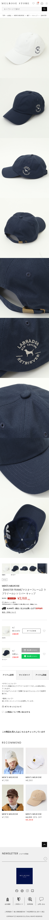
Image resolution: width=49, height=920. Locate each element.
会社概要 (7, 901)
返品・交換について (9, 612)
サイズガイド (24, 675)
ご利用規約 (8, 912)
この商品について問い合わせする (17, 712)
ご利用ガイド (19, 901)
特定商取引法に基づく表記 (35, 912)
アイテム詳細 (40, 675)
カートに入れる (31, 630)
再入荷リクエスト (32, 650)
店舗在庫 (15, 634)
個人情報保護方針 (19, 912)
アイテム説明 (8, 675)
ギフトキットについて (13, 707)
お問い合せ (41, 901)
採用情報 (30, 901)
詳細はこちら (33, 604)
